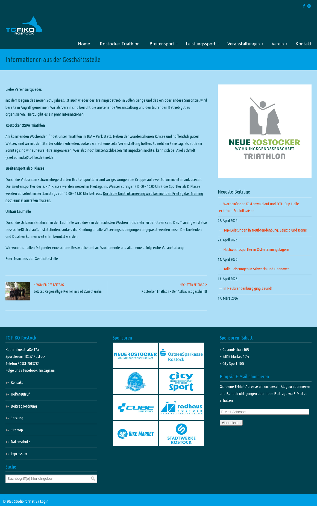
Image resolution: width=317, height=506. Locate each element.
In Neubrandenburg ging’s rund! (247, 288)
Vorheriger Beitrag (49, 284)
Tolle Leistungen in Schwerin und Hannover (256, 269)
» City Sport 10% (232, 363)
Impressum (19, 453)
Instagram (47, 370)
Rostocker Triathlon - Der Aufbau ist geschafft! (174, 291)
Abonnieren (231, 423)
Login (44, 501)
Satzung (17, 418)
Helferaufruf (20, 394)
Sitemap (17, 430)
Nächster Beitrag (193, 284)
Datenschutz (20, 441)
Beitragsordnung (24, 406)
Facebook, (31, 370)
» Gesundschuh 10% (235, 349)
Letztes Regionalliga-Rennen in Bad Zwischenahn (68, 291)
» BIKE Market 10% (234, 356)
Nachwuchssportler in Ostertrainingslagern (256, 249)
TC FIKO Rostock (23, 25)
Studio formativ (25, 501)
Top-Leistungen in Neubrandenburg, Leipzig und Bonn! (265, 230)
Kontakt (17, 382)
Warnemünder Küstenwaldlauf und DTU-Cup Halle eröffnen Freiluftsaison (259, 207)
